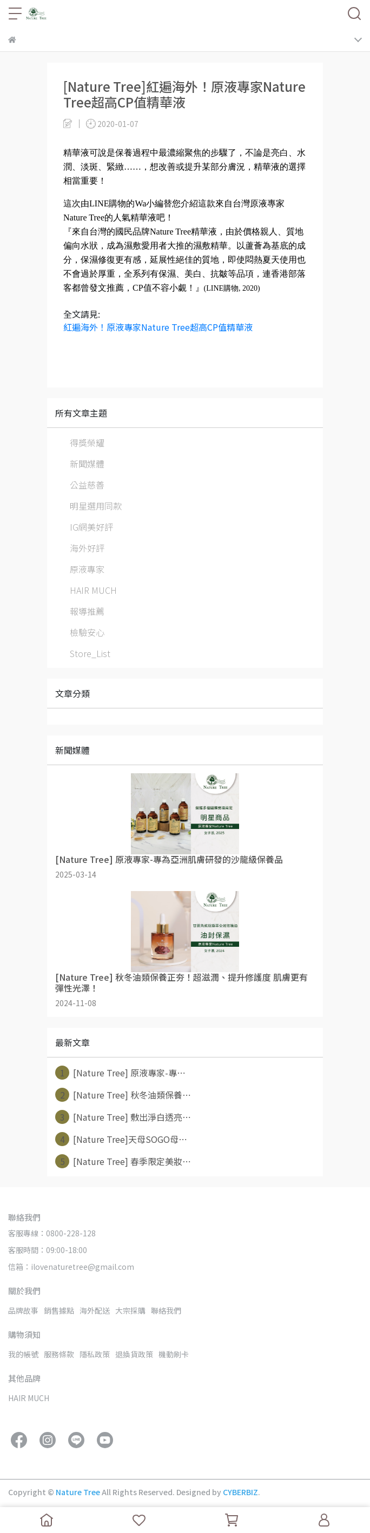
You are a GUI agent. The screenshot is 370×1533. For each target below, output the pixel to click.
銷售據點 (59, 1310)
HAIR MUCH (93, 590)
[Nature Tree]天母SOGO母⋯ (121, 1139)
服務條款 (59, 1354)
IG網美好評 (91, 526)
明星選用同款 (96, 505)
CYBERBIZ (240, 1492)
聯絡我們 (166, 1310)
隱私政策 (95, 1354)
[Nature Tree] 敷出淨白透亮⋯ (123, 1117)
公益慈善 (87, 484)
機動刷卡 (173, 1354)
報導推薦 (87, 611)
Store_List (90, 653)
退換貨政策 (134, 1354)
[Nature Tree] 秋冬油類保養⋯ (123, 1095)
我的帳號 (23, 1354)
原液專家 (87, 569)
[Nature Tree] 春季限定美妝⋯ (123, 1161)
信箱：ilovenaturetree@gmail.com (71, 1266)
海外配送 (95, 1310)
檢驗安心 (87, 632)
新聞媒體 (87, 463)
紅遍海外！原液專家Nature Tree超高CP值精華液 (158, 326)
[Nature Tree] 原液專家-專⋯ (120, 1073)
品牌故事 (23, 1310)
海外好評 (87, 547)
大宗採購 (130, 1310)
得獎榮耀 (87, 442)
